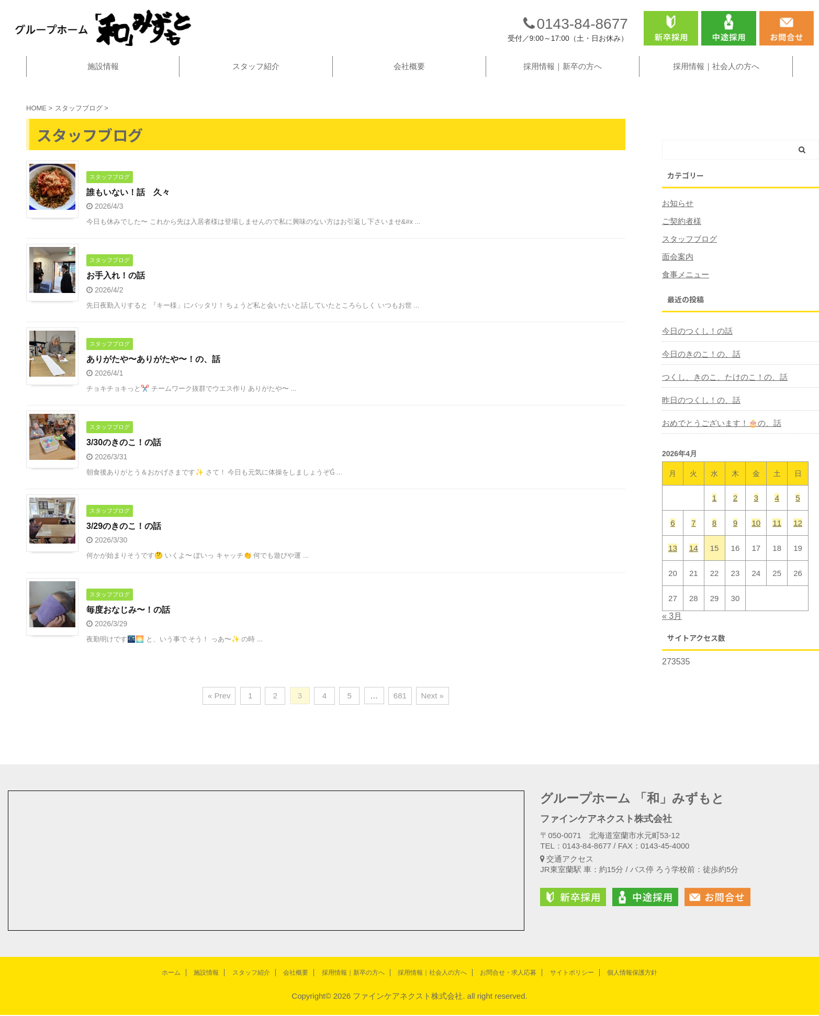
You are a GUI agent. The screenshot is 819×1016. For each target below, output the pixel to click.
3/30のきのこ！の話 (123, 452)
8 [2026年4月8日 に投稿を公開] (714, 532)
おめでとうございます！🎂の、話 (717, 432)
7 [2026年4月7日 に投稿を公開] (693, 532)
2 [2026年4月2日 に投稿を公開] (735, 507)
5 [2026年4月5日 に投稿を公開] (797, 507)
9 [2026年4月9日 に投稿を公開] (735, 532)
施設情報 (103, 75)
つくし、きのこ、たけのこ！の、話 (720, 386)
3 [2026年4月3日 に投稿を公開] (756, 507)
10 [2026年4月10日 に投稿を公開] (755, 532)
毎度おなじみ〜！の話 (128, 620)
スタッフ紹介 (255, 75)
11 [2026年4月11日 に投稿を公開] (776, 532)
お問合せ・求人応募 (508, 973)
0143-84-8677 (575, 28)
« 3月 (672, 625)
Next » (430, 707)
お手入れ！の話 (115, 285)
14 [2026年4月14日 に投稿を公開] (693, 557)
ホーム (171, 973)
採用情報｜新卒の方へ (562, 75)
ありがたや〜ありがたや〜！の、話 (153, 369)
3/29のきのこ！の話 (123, 536)
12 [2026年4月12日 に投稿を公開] (797, 532)
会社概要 (409, 75)
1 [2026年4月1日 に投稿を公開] (714, 507)
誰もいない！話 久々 (128, 201)
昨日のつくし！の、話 (698, 409)
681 (398, 707)
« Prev (221, 707)
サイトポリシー (572, 973)
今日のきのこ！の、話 (698, 363)
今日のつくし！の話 (695, 340)
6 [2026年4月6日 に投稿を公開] (672, 532)
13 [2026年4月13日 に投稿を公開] (672, 557)
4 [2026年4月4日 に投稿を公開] (777, 507)
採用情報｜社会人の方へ (716, 75)
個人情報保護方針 (632, 973)
